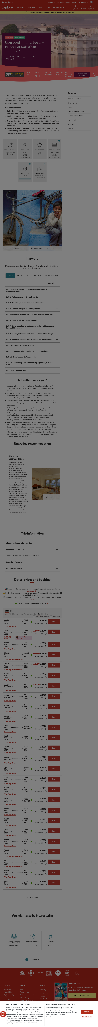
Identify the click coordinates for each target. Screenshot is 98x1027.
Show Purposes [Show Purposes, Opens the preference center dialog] (87, 1016)
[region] (49, 1014)
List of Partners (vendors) (53, 1017)
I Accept (86, 1011)
